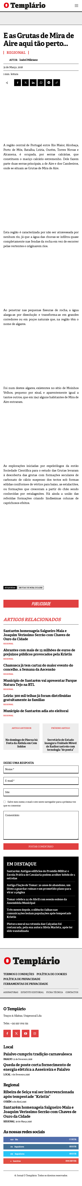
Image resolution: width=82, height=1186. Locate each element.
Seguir (72, 1146)
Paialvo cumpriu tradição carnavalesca (37, 1054)
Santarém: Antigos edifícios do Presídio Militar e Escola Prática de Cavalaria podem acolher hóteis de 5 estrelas (41, 874)
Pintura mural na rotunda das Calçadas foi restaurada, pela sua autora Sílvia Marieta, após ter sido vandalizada (40, 927)
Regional (8, 644)
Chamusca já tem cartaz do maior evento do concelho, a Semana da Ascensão (38, 667)
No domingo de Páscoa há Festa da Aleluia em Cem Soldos (21, 743)
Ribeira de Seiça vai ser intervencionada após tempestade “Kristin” (38, 1094)
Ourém (7, 1101)
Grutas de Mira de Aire (31, 588)
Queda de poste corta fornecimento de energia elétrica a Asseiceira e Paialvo (37, 1067)
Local (7, 1074)
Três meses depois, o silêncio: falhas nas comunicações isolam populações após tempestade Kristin (39, 913)
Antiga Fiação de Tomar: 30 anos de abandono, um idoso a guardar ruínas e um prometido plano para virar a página (39, 888)
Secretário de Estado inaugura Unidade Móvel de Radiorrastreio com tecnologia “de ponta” (61, 744)
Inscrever (70, 1161)
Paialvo (7, 1059)
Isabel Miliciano (28, 59)
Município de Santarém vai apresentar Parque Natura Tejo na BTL (40, 682)
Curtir (72, 1139)
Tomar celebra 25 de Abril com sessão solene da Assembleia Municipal (37, 901)
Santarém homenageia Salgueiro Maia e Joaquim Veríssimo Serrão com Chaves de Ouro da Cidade (36, 635)
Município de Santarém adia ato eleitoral (35, 711)
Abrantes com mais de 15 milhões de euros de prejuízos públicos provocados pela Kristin (39, 652)
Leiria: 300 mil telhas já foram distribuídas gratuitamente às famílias (37, 697)
